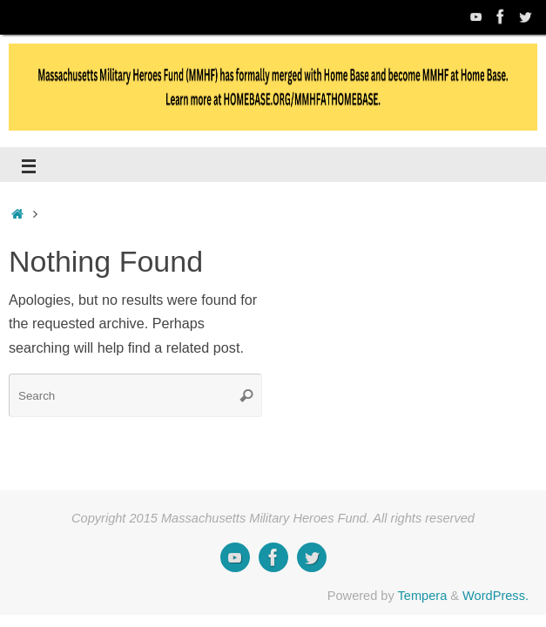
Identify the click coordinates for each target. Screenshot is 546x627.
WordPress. (495, 596)
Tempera (423, 596)
